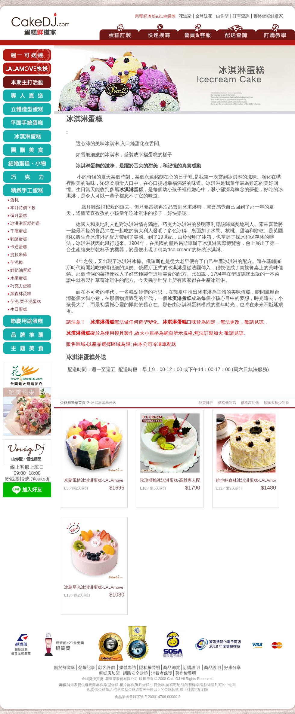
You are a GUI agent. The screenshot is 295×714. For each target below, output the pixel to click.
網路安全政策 (135, 673)
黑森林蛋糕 (20, 293)
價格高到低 (250, 403)
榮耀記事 (86, 667)
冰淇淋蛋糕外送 (25, 223)
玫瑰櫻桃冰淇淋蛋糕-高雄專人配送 (172, 480)
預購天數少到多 (276, 403)
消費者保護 (161, 673)
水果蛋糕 (18, 278)
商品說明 (212, 667)
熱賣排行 (206, 403)
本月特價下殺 (23, 208)
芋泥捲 (16, 262)
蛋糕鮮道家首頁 (72, 403)
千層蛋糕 (18, 231)
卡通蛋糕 (18, 247)
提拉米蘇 (18, 254)
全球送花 (203, 16)
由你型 (222, 16)
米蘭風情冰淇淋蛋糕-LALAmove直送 (98, 480)
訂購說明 (191, 667)
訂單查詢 (241, 16)
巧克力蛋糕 (20, 286)
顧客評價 (106, 667)
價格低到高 (227, 403)
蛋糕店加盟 (109, 673)
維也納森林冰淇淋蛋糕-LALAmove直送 (252, 480)
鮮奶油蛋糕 (20, 270)
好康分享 (232, 667)
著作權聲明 (185, 673)
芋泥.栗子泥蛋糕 (25, 301)
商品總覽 (171, 667)
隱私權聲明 (149, 667)
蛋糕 (14, 200)
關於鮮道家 (64, 667)
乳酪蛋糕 (18, 239)
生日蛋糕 (18, 309)
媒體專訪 (127, 667)
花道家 (185, 16)
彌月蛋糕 (18, 215)
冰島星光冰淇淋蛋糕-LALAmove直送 (98, 587)
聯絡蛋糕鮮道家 (268, 16)
